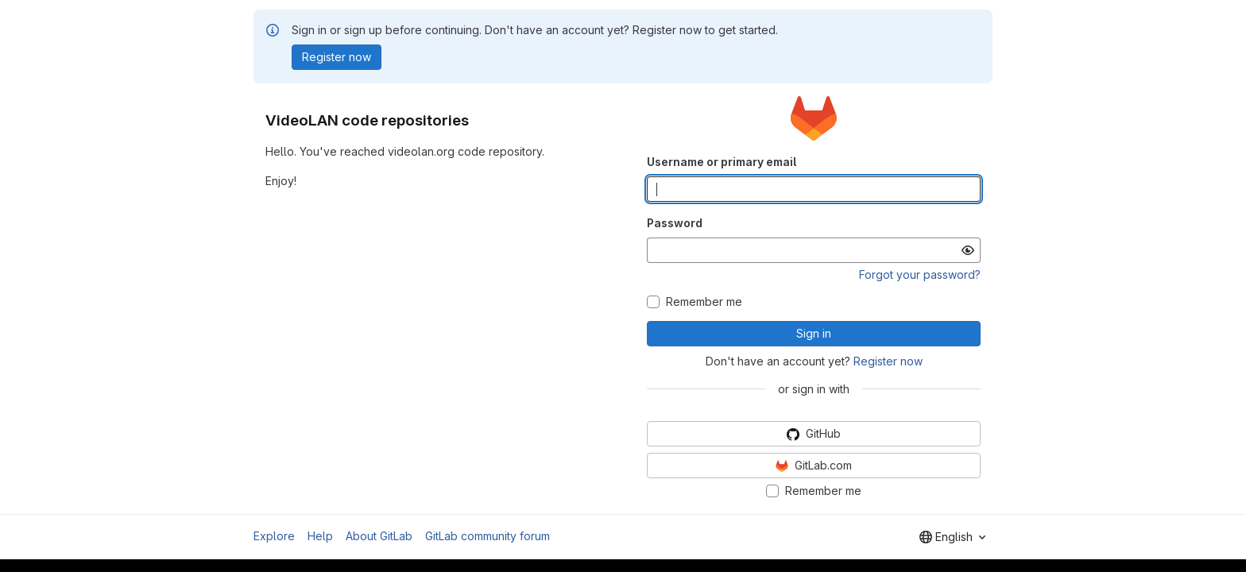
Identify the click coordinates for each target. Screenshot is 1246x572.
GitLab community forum (487, 536)
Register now (888, 361)
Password (674, 223)
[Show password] (968, 250)
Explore (274, 536)
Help (320, 536)
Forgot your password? (920, 274)
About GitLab (379, 536)
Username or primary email (721, 161)
